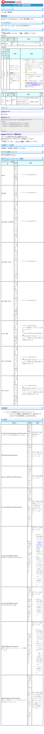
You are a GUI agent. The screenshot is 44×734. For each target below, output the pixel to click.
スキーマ (4, 108)
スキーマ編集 (19, 141)
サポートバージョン (39, 544)
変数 (21, 33)
